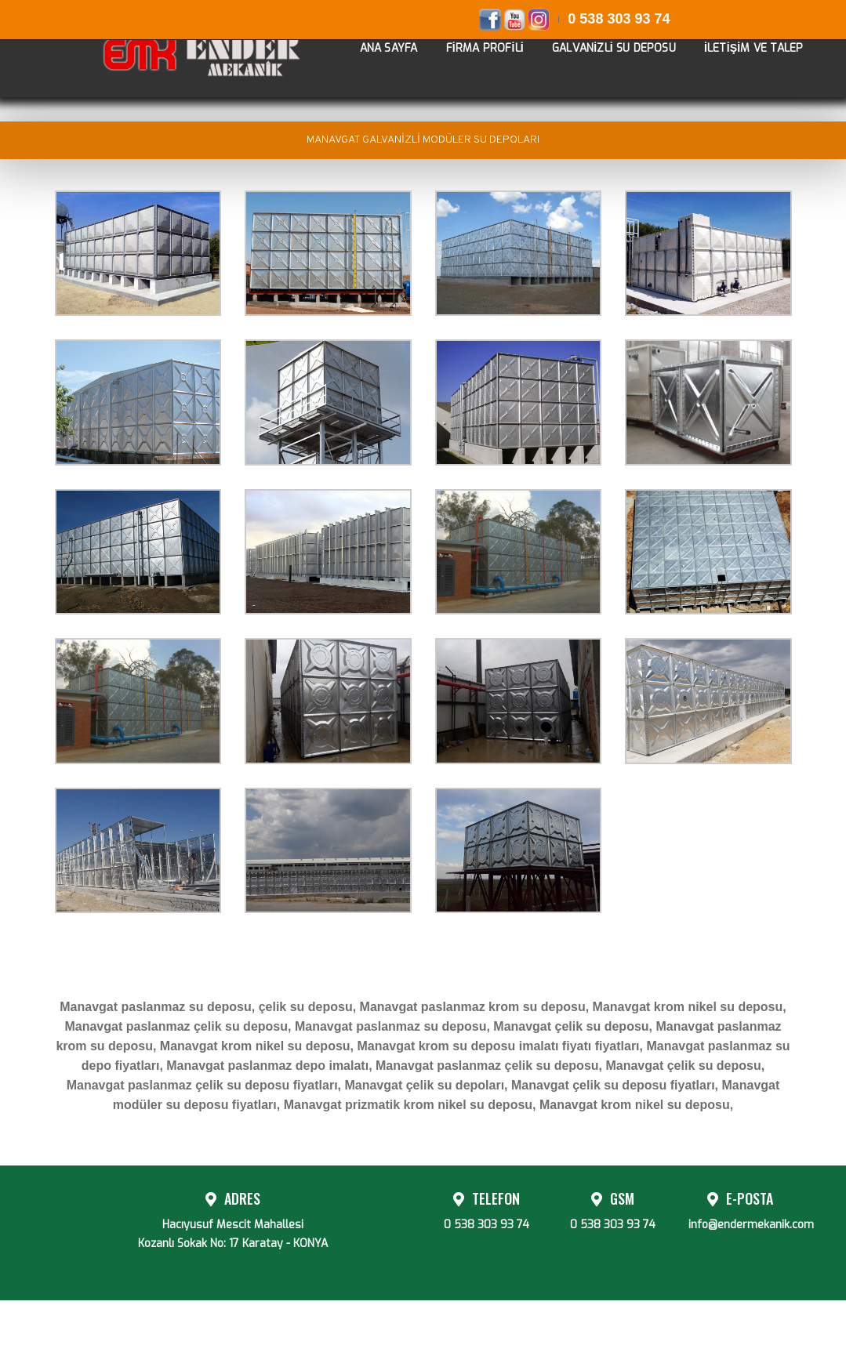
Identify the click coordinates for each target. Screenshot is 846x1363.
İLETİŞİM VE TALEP (742, 64)
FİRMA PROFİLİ (473, 64)
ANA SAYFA (377, 64)
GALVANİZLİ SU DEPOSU (602, 64)
